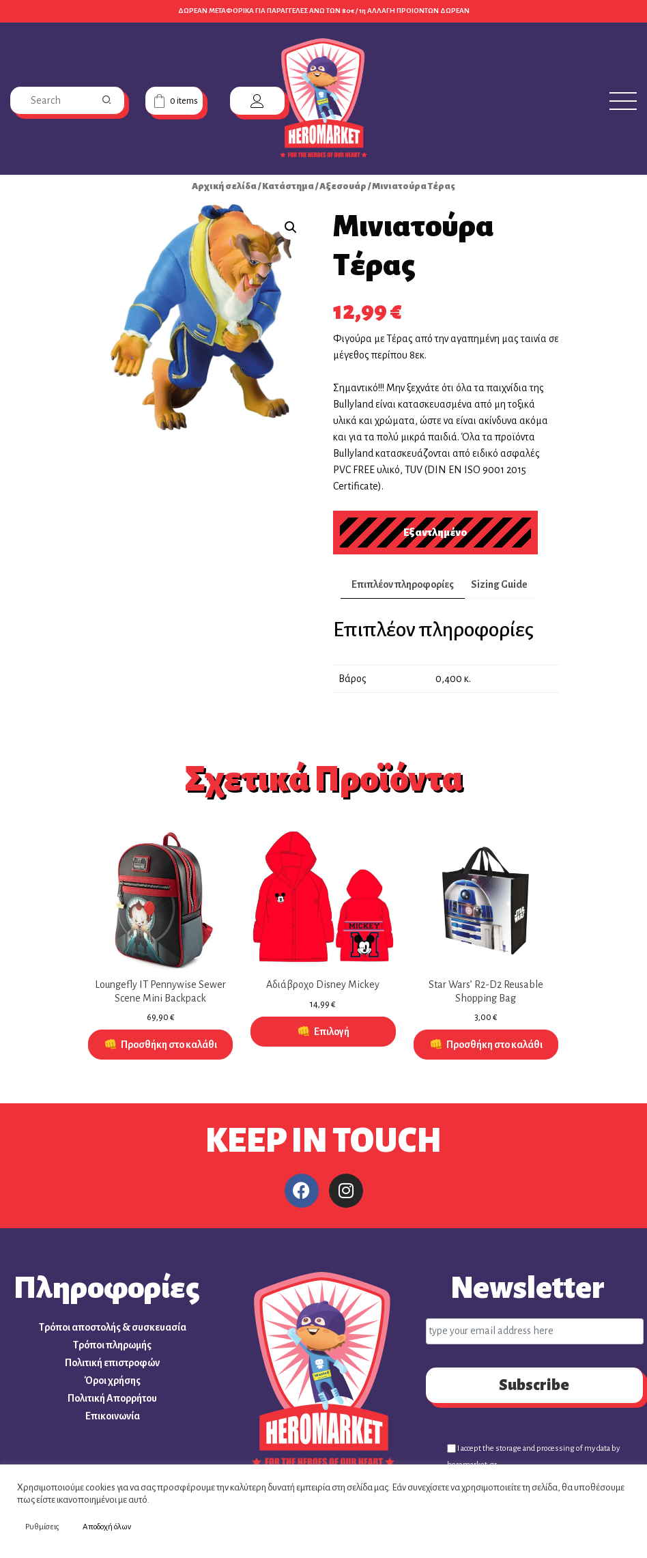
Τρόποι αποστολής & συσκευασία (112, 1327)
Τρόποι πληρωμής (112, 1345)
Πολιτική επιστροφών (112, 1362)
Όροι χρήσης (113, 1380)
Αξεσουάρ (342, 186)
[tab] (403, 585)
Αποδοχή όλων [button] (107, 1526)
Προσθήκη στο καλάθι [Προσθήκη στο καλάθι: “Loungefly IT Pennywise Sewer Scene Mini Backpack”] (169, 1044)
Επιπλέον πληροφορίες (402, 584)
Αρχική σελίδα (224, 186)
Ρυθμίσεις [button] (42, 1526)
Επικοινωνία (112, 1416)
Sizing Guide (499, 584)
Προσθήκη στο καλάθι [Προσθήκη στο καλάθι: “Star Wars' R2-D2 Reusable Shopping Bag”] (494, 1044)
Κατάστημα (288, 186)
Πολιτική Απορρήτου (112, 1398)
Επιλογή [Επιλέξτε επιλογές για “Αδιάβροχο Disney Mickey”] (331, 1031)
